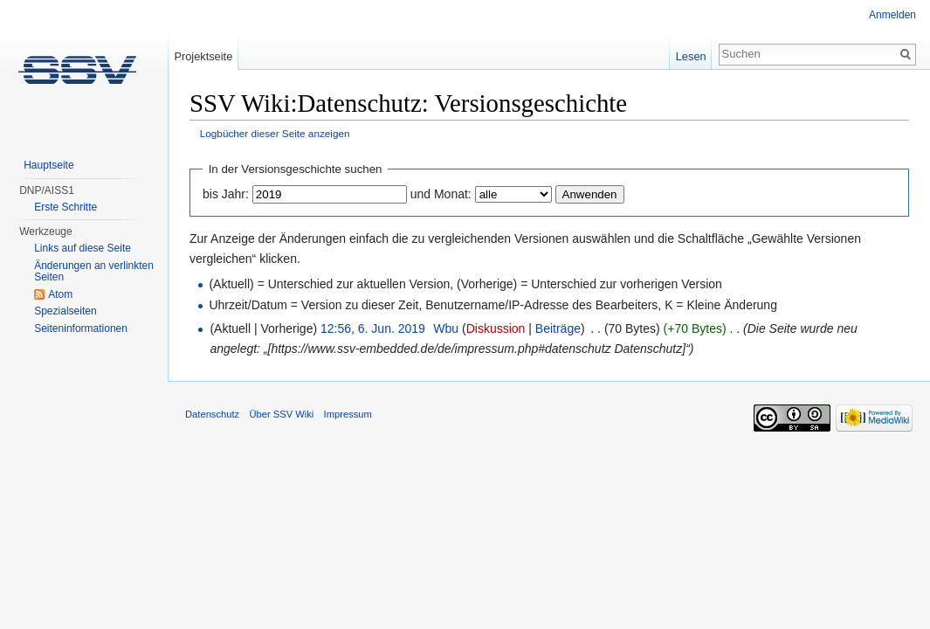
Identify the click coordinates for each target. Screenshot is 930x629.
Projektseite (203, 56)
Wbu (445, 328)
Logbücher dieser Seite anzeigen (275, 133)
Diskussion (496, 328)
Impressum (348, 414)
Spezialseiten (65, 311)
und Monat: (441, 194)
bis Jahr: (226, 194)
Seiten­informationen (80, 328)
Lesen (691, 56)
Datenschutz (212, 414)
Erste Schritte (65, 207)
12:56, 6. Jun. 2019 (372, 328)
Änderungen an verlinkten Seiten (94, 271)
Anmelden (892, 15)
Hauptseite (48, 165)
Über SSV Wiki (281, 414)
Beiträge (558, 328)
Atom (60, 294)
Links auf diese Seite (82, 248)
